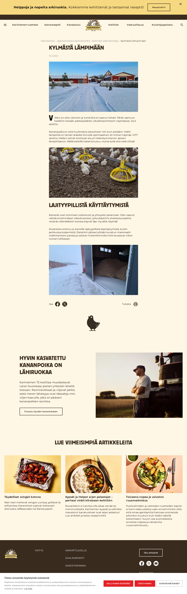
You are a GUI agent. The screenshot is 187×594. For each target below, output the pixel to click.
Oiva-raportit (74, 558)
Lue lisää (28, 589)
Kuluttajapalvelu (162, 24)
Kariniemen (48, 41)
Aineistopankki (75, 565)
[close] (180, 4)
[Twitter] (64, 304)
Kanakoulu (73, 24)
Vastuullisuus (135, 24)
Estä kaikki (144, 583)
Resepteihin (159, 7)
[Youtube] (156, 563)
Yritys (39, 550)
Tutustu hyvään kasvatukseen (41, 411)
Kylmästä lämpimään (133, 41)
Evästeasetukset (169, 583)
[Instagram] (148, 563)
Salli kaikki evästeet (118, 583)
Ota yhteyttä (151, 552)
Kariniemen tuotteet (25, 24)
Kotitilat (113, 24)
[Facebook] (57, 304)
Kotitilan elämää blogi (105, 41)
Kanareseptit (52, 24)
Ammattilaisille (76, 550)
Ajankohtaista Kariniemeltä (73, 41)
